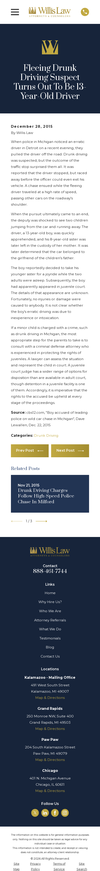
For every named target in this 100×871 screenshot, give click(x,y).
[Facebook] (55, 813)
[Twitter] (35, 813)
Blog (50, 647)
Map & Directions (50, 698)
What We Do (50, 629)
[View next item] (41, 521)
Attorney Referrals (50, 620)
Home (50, 593)
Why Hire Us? (50, 602)
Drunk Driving (46, 435)
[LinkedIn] (45, 813)
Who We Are (50, 611)
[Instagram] (65, 813)
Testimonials (50, 638)
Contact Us (50, 656)
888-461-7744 (50, 571)
